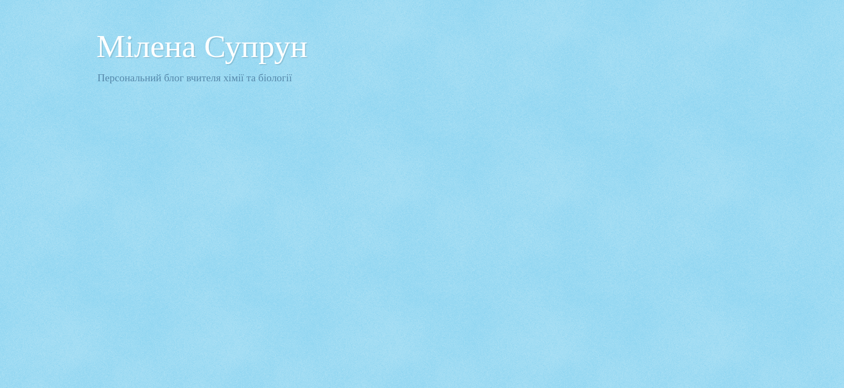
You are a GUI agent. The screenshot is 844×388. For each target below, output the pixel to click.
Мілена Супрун (201, 46)
